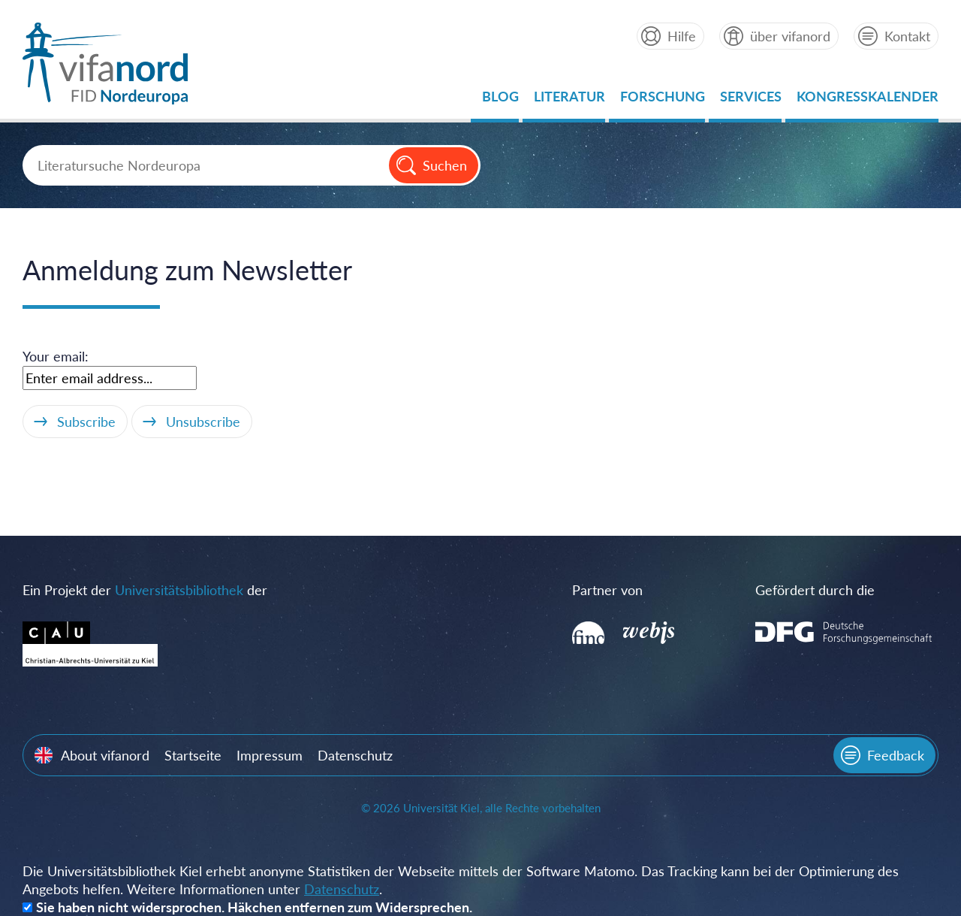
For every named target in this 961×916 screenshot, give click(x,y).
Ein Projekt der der (145, 590)
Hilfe (681, 36)
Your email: (56, 356)
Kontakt (907, 36)
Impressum (269, 755)
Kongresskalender (867, 100)
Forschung (662, 100)
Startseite (192, 755)
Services (751, 100)
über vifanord (790, 36)
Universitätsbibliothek (179, 590)
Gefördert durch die (815, 590)
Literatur (569, 100)
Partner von (607, 590)
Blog (500, 100)
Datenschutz (355, 755)
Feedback (895, 755)
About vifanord (105, 755)
